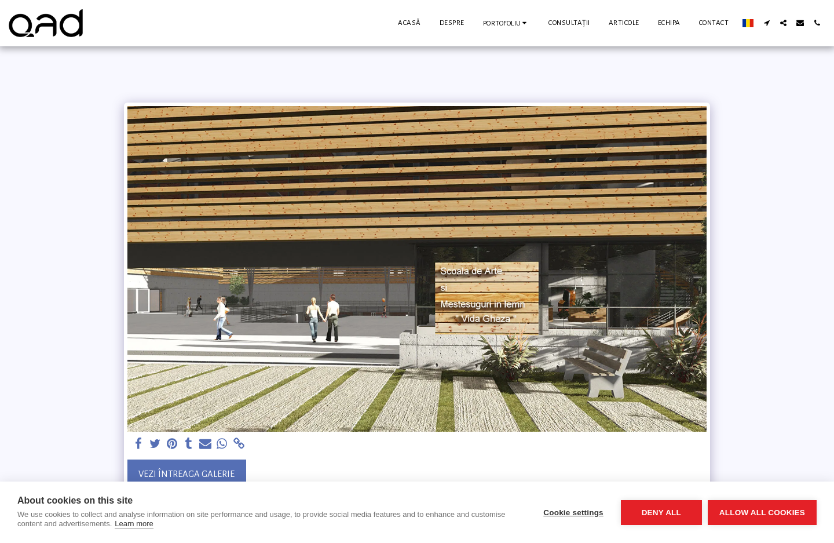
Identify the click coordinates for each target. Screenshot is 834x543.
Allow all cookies (762, 512)
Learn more (134, 523)
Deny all (661, 512)
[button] (506, 23)
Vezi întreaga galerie (186, 474)
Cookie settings (573, 512)
